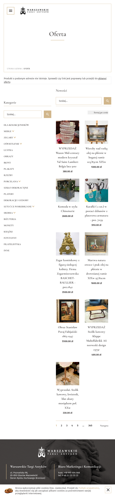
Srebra (8, 212)
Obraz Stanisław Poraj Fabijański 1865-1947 (67, 332)
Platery (9, 194)
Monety (9, 225)
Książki (8, 231)
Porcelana (11, 181)
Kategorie (10, 102)
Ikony (7, 162)
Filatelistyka (12, 244)
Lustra (8, 150)
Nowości (61, 90)
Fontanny (10, 237)
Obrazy (8, 156)
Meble (8, 131)
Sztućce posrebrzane (18, 206)
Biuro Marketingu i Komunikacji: (79, 466)
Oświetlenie (12, 143)
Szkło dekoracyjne (16, 187)
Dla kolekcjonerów (16, 125)
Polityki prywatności (89, 488)
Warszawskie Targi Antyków (28, 466)
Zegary (9, 137)
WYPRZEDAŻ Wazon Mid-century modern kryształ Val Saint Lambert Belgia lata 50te (67, 157)
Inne (6, 250)
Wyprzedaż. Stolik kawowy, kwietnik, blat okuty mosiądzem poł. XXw (68, 399)
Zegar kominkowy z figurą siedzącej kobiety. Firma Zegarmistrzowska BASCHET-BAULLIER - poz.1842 (67, 273)
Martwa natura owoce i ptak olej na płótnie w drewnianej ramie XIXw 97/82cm (96, 269)
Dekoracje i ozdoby (16, 200)
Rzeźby (8, 175)
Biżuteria (10, 219)
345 (90, 425)
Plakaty (9, 168)
